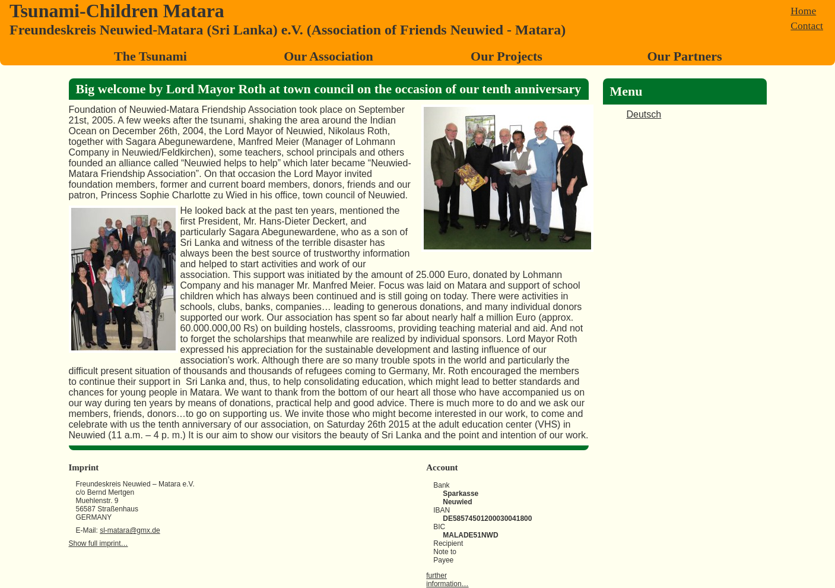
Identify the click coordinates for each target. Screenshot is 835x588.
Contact (806, 25)
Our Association (328, 56)
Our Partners (684, 56)
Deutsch (644, 114)
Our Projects (506, 56)
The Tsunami (150, 56)
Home (803, 11)
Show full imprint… (98, 543)
